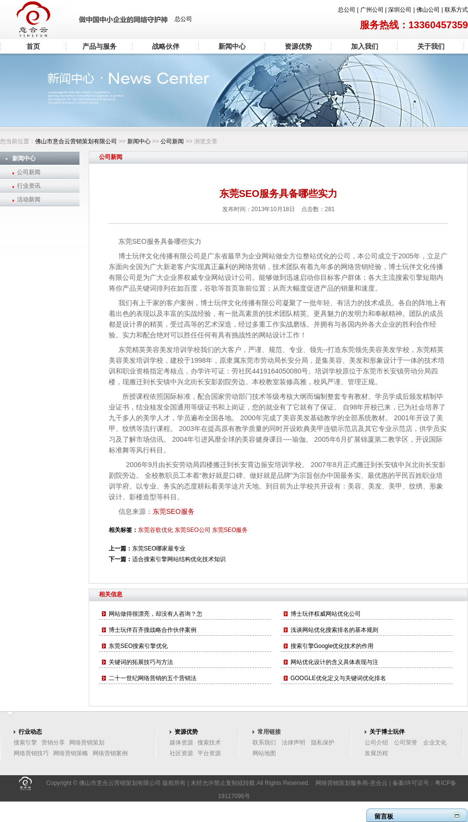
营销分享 (53, 742)
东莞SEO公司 (192, 530)
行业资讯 (28, 185)
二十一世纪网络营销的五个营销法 (152, 678)
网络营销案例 (110, 753)
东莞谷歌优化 (155, 530)
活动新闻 (28, 199)
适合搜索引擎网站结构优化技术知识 (179, 559)
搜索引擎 (25, 742)
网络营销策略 (70, 753)
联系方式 (456, 9)
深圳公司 (399, 9)
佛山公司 (428, 9)
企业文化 (435, 742)
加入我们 (364, 46)
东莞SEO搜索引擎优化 (138, 646)
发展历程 (376, 753)
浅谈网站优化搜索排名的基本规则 (334, 629)
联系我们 (264, 742)
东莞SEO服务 (174, 511)
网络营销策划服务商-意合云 (351, 783)
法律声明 (293, 742)
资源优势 (298, 46)
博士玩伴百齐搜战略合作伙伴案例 (152, 629)
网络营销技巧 (31, 753)
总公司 (346, 9)
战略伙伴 (165, 46)
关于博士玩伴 (387, 731)
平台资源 (209, 753)
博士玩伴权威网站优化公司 (326, 613)
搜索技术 (209, 742)
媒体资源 (181, 742)
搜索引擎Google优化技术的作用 (332, 646)
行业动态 (30, 731)
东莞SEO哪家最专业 (158, 548)
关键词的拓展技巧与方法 (141, 662)
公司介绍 (376, 742)
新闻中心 (232, 46)
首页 (33, 46)
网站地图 (264, 753)
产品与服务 (99, 46)
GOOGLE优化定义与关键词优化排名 (338, 678)
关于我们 (431, 46)
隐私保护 (322, 742)
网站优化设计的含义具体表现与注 (334, 662)
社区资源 (181, 753)
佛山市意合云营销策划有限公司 (76, 141)
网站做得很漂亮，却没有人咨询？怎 (155, 613)
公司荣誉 (405, 742)
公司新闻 (172, 141)
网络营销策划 (86, 742)
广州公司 (372, 9)
